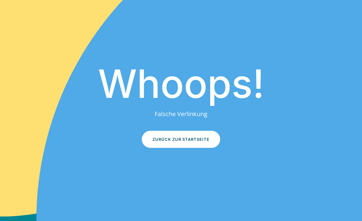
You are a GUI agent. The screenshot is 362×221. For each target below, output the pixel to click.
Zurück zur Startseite (181, 139)
